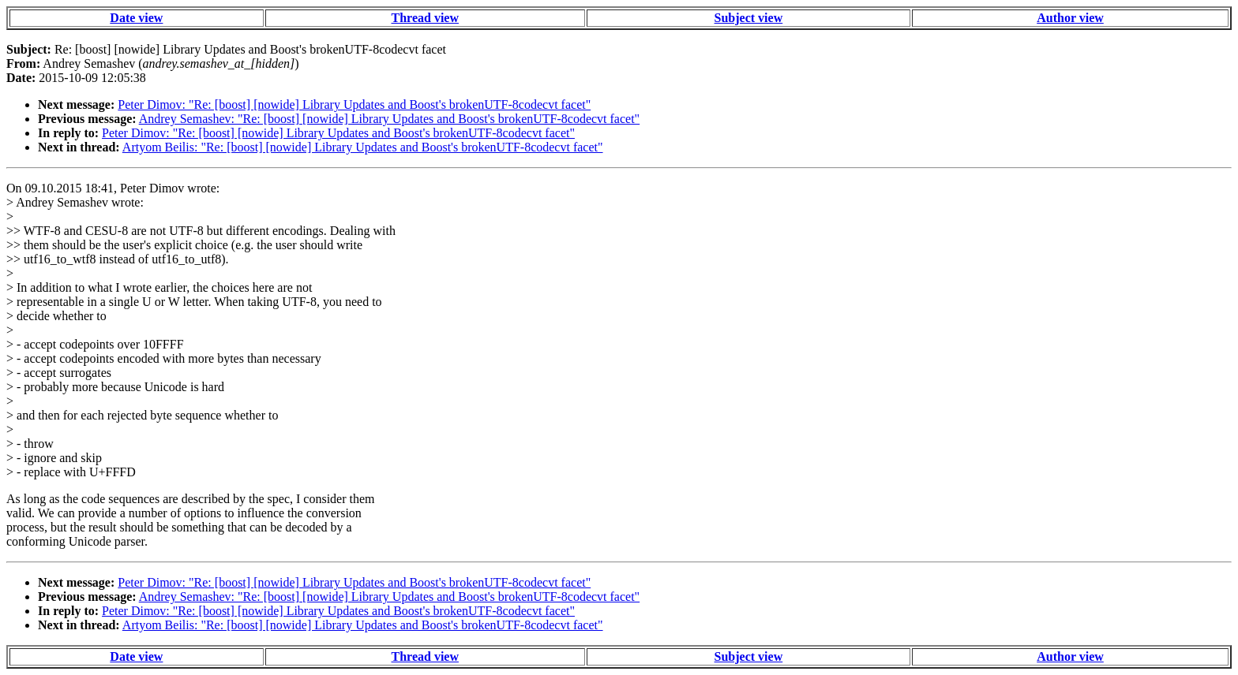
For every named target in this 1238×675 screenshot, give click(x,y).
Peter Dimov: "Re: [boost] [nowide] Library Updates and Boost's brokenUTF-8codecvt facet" (354, 104)
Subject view (749, 17)
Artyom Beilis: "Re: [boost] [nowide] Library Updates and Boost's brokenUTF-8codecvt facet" (362, 147)
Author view (1070, 17)
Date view (136, 17)
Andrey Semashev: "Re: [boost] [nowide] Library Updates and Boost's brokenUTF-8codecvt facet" (389, 118)
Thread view (425, 17)
